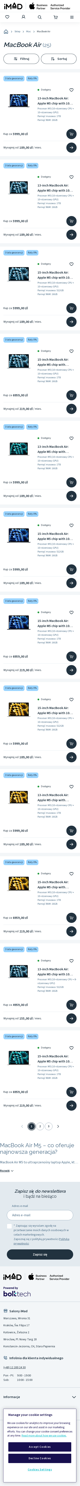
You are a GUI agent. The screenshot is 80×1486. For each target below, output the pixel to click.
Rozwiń (7, 1171)
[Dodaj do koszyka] (71, 134)
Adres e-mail (20, 1206)
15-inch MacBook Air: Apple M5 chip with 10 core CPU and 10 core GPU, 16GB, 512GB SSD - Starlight (55, 711)
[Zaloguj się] (24, 17)
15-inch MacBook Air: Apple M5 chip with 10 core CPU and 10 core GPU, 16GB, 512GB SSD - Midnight (55, 536)
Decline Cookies (40, 1458)
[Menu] (72, 17)
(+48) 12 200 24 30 (14, 1367)
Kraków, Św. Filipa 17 (16, 1325)
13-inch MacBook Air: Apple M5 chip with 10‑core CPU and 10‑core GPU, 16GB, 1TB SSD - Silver (56, 449)
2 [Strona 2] (40, 1126)
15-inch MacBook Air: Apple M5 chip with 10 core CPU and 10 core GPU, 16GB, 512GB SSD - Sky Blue (55, 275)
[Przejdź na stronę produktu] (71, 148)
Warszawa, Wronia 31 (16, 1318)
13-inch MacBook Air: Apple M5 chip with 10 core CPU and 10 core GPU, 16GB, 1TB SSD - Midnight (53, 101)
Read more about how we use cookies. (44, 1436)
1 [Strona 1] (31, 1126)
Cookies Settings (40, 1470)
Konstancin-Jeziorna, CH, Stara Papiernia (29, 1346)
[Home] (6, 31)
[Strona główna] (37, 6)
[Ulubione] (7, 17)
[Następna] (58, 1126)
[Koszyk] (56, 17)
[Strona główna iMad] (36, 1276)
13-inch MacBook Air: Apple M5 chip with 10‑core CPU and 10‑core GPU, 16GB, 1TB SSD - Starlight (56, 798)
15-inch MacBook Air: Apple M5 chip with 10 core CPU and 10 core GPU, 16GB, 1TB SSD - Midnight (53, 624)
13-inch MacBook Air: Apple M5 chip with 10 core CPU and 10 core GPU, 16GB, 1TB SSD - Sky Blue (56, 188)
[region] (40, 1445)
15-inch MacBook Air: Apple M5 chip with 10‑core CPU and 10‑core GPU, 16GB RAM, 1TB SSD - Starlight (57, 885)
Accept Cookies (40, 1447)
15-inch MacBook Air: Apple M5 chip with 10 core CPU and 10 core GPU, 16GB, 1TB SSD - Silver (53, 1059)
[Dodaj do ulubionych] (71, 90)
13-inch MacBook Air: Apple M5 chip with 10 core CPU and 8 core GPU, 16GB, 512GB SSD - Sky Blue (57, 972)
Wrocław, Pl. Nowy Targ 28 (20, 1339)
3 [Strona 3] (48, 1126)
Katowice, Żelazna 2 (16, 1332)
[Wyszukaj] (40, 17)
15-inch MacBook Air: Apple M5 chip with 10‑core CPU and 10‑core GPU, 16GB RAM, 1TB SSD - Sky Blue (57, 362)
